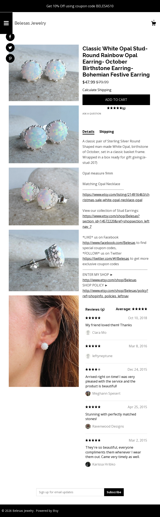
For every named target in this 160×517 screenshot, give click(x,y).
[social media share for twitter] (10, 48)
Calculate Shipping (96, 90)
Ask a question (91, 113)
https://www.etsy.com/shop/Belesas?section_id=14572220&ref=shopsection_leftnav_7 (115, 221)
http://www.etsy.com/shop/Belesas (109, 280)
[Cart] (153, 24)
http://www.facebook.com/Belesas (108, 242)
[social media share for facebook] (10, 36)
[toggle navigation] (6, 23)
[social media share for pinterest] (10, 58)
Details (88, 131)
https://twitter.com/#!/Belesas (105, 258)
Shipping (106, 131)
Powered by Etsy (47, 511)
